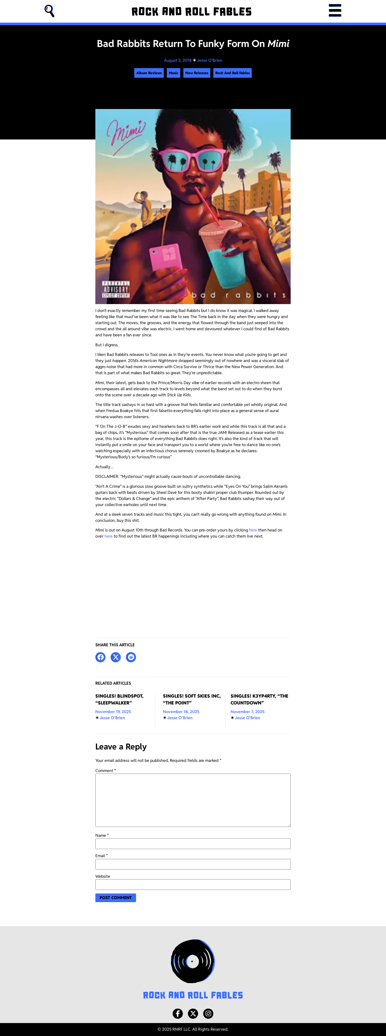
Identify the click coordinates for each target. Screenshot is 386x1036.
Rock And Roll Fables (232, 73)
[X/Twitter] (193, 1014)
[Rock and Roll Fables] (191, 11)
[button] (49, 11)
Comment (105, 771)
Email (101, 856)
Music (173, 73)
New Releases (196, 73)
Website (102, 876)
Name (102, 836)
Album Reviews (149, 73)
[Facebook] (178, 1014)
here (253, 530)
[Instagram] (208, 1014)
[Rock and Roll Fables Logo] (193, 969)
